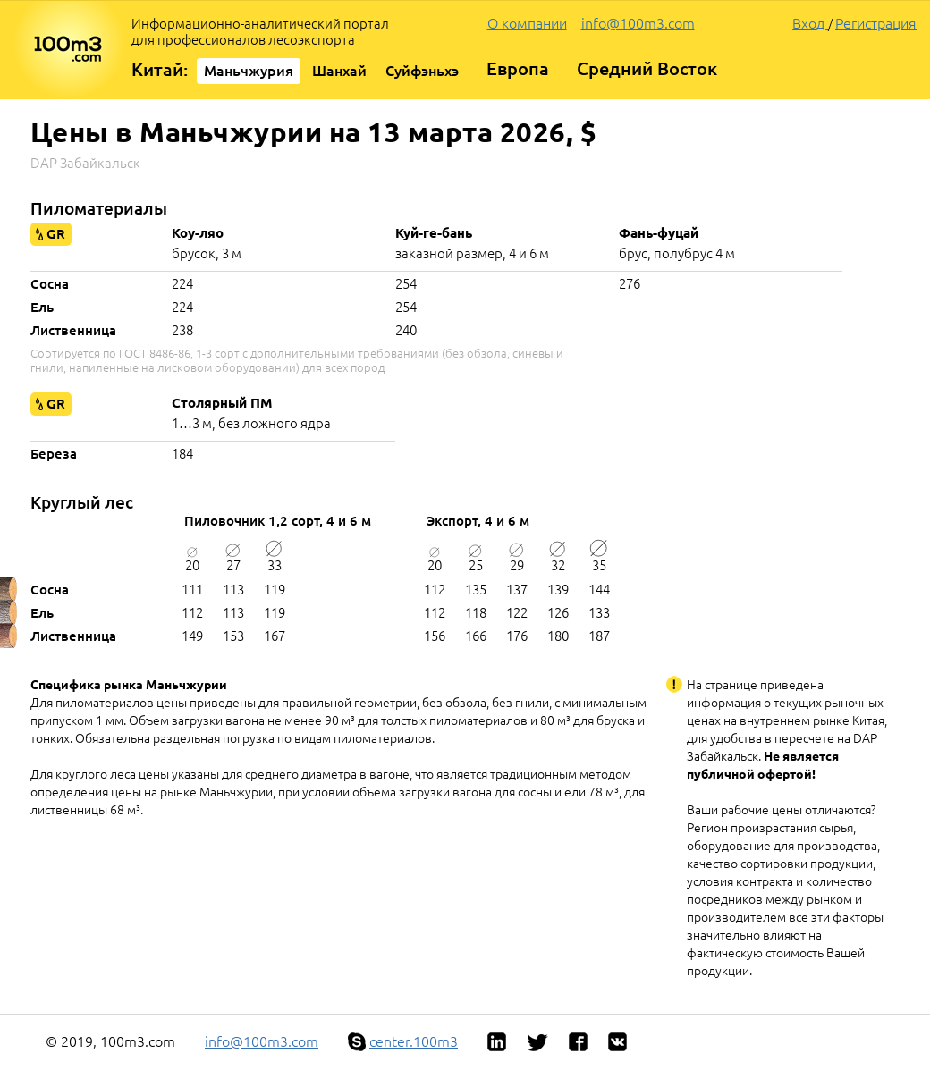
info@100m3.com (638, 23)
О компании (527, 23)
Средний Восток (647, 68)
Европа (517, 68)
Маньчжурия (248, 71)
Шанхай (339, 71)
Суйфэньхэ (422, 71)
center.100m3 (413, 1041)
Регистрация (876, 23)
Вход (810, 23)
